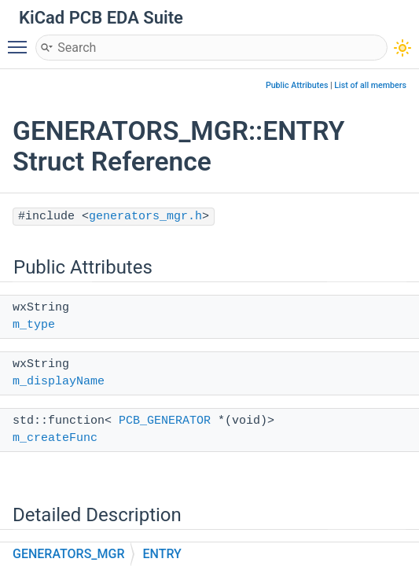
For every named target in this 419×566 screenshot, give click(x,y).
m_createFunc (55, 438)
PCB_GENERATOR (165, 421)
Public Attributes (297, 85)
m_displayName (59, 381)
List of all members (370, 85)
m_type (34, 325)
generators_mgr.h (145, 216)
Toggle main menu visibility (21, 40)
